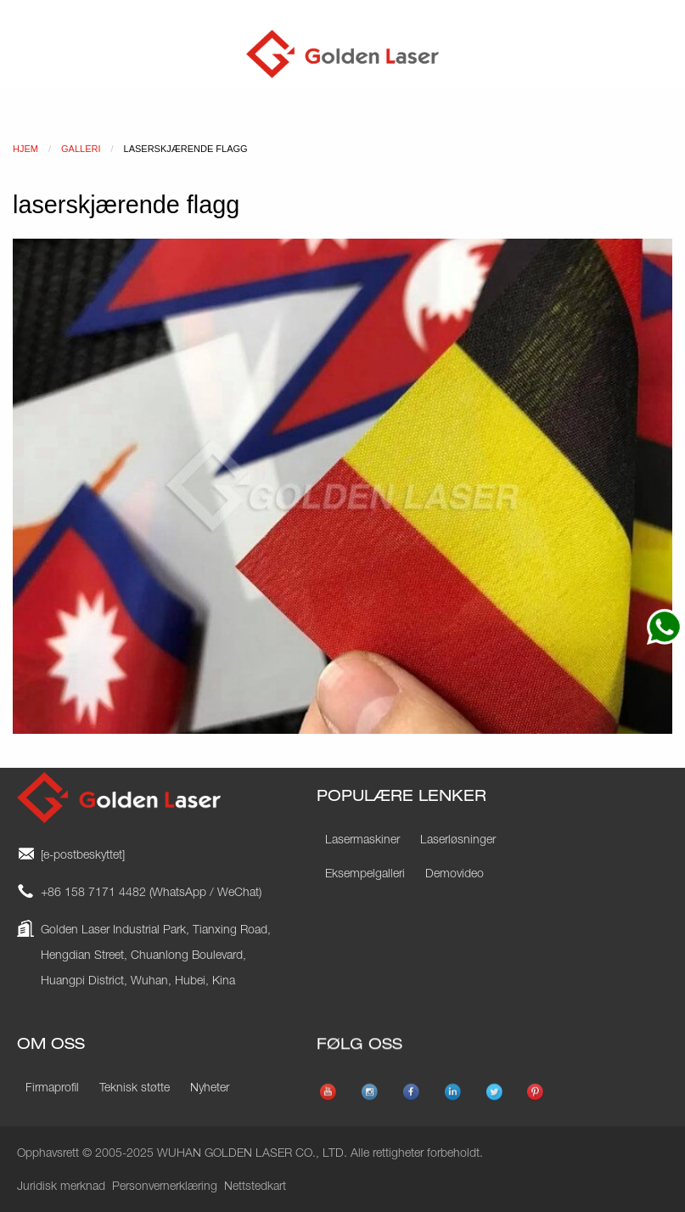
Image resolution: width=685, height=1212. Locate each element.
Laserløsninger (458, 841)
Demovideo (454, 875)
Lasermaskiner (362, 841)
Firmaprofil (52, 1089)
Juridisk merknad (61, 1187)
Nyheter (209, 1089)
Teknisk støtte (134, 1089)
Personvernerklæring (164, 1187)
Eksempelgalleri (365, 875)
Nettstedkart (255, 1187)
